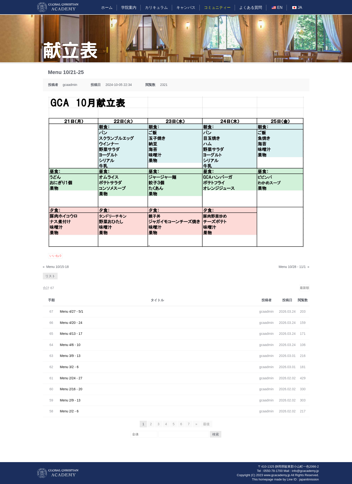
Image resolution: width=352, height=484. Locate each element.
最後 (206, 424)
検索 (215, 434)
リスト (50, 276)
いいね (55, 255)
